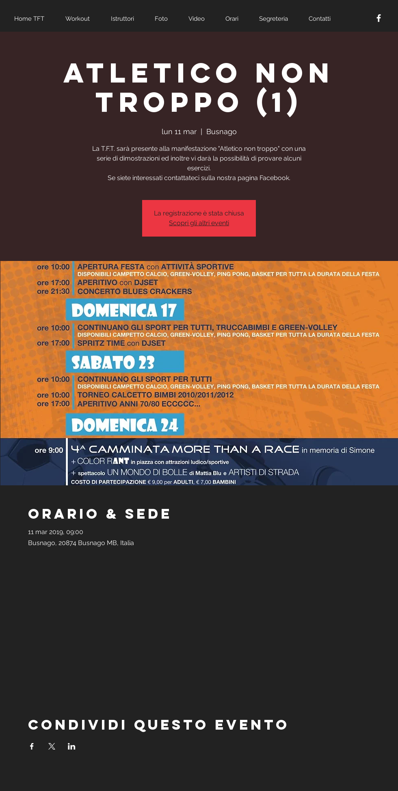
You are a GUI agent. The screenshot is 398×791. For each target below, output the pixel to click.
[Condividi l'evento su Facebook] (32, 746)
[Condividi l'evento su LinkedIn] (72, 746)
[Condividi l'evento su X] (52, 746)
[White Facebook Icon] (379, 18)
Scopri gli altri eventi (199, 223)
